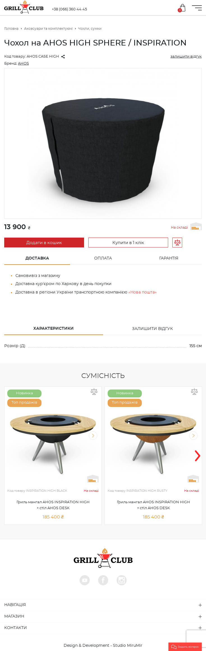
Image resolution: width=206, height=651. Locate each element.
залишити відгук (186, 56)
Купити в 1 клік (128, 243)
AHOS (23, 63)
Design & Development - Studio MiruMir (103, 645)
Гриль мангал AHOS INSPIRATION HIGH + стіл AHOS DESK (53, 504)
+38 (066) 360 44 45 (69, 9)
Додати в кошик (44, 243)
